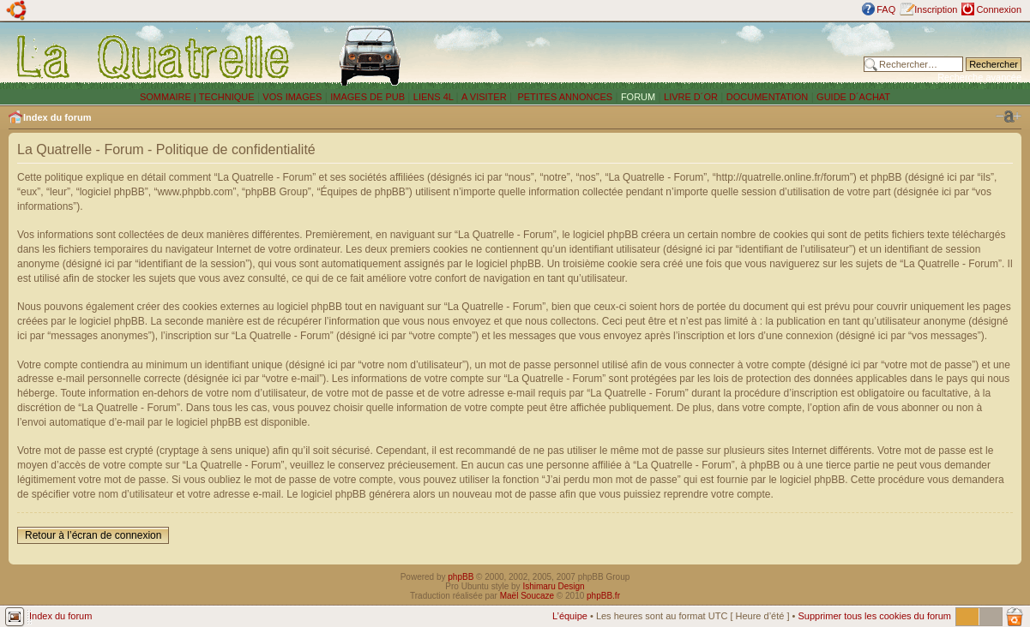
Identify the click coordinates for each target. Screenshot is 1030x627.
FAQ (885, 9)
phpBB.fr (603, 595)
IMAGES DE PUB (367, 97)
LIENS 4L (434, 97)
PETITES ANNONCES (563, 97)
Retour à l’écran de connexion (93, 535)
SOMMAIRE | (169, 97)
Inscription (935, 9)
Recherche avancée (979, 77)
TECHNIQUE (227, 97)
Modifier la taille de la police (1008, 116)
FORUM (638, 97)
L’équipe (569, 616)
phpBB (460, 577)
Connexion (998, 9)
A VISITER (484, 97)
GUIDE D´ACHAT (853, 97)
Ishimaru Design (553, 586)
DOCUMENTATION (767, 97)
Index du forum (57, 117)
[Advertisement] (649, 55)
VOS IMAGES (292, 97)
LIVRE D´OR (691, 97)
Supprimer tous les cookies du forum (874, 616)
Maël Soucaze (527, 595)
